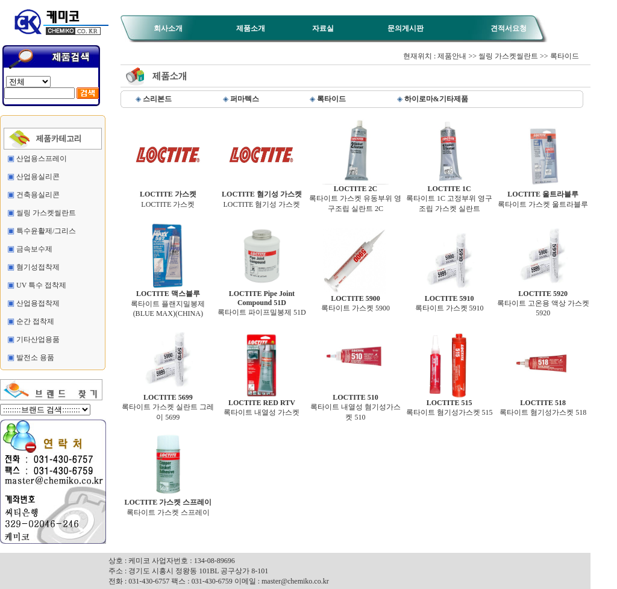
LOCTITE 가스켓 (168, 196)
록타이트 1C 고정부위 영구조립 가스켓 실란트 (449, 195)
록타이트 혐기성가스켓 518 (543, 404)
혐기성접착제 (38, 267)
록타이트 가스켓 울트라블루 (543, 196)
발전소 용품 (35, 357)
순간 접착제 (35, 321)
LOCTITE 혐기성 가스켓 (262, 196)
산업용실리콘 (38, 176)
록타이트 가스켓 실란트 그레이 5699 (168, 403)
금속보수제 (34, 249)
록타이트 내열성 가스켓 (261, 404)
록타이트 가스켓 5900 (355, 300)
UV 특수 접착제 (41, 285)
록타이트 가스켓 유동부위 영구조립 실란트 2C (355, 195)
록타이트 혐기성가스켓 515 (449, 404)
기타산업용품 (38, 339)
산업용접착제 (38, 303)
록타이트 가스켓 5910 (449, 300)
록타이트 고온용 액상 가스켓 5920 (543, 300)
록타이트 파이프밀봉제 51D (262, 300)
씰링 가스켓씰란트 (46, 213)
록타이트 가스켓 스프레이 (167, 504)
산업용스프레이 (41, 158)
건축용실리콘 (38, 195)
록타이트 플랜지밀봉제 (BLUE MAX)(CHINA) (168, 300)
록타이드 (564, 56)
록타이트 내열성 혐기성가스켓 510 (355, 403)
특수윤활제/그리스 (46, 231)
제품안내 (451, 56)
